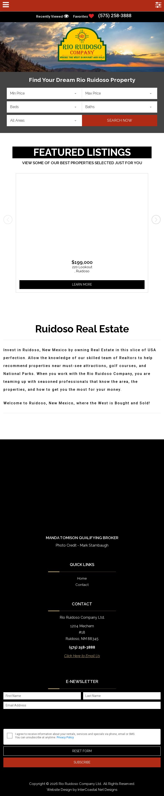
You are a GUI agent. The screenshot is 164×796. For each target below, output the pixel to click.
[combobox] (44, 93)
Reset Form (82, 751)
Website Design (59, 790)
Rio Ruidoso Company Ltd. (82, 44)
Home (82, 578)
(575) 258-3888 (114, 15)
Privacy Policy (65, 737)
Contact (82, 585)
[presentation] (7, 219)
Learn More (82, 284)
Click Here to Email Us (82, 656)
